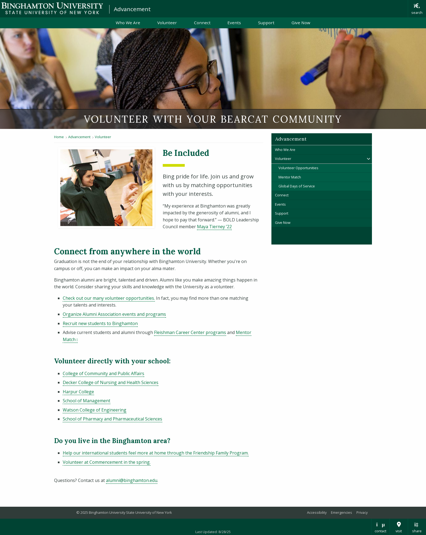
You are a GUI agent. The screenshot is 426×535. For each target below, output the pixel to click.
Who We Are (128, 22)
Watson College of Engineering (94, 410)
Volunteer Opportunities (298, 167)
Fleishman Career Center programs (190, 332)
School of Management (86, 401)
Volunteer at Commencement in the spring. (107, 462)
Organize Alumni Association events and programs (114, 314)
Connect (202, 22)
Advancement (132, 9)
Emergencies (341, 512)
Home (59, 136)
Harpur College (78, 392)
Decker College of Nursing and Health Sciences (110, 382)
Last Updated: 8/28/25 (213, 531)
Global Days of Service (296, 186)
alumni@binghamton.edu (131, 480)
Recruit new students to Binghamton (100, 323)
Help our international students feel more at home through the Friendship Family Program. (156, 453)
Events (234, 22)
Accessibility (317, 512)
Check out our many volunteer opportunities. (109, 298)
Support (266, 22)
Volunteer (167, 22)
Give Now (301, 22)
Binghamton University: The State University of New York (52, 8)
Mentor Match (289, 177)
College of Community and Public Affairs (103, 373)
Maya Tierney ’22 (214, 227)
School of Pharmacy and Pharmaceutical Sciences (112, 419)
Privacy (362, 512)
